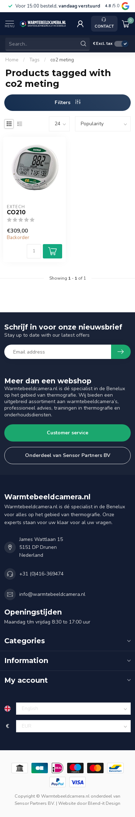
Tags (34, 60)
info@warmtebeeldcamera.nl (52, 594)
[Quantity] (34, 251)
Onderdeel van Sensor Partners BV (67, 455)
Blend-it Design (104, 803)
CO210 (16, 212)
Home (12, 60)
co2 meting (62, 60)
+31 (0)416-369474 (41, 573)
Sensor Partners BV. (35, 803)
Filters (67, 102)
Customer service (67, 432)
